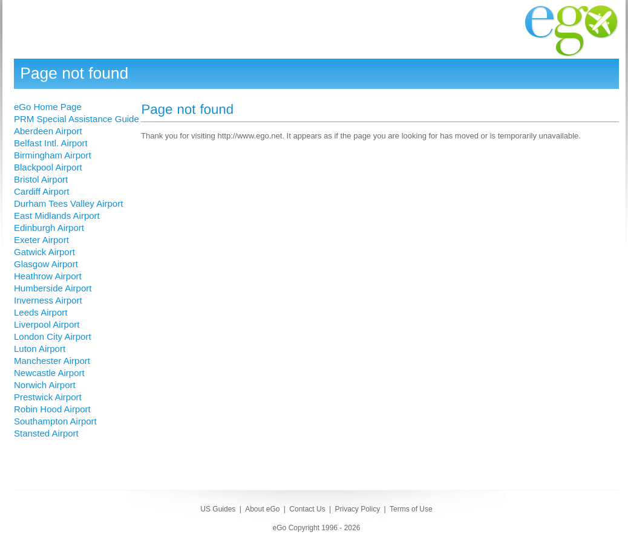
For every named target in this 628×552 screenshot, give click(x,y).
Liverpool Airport (46, 324)
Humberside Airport (52, 288)
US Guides (217, 509)
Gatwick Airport (44, 252)
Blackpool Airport (48, 167)
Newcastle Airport (49, 373)
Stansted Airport (46, 433)
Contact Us (307, 509)
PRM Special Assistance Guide (76, 119)
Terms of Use (411, 509)
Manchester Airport (52, 361)
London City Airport (52, 336)
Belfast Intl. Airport (51, 143)
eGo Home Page (48, 107)
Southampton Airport (55, 421)
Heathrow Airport (48, 276)
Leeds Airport (40, 312)
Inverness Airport (48, 300)
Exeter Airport (41, 240)
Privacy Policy (357, 509)
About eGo (262, 509)
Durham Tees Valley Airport (68, 203)
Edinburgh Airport (49, 227)
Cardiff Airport (41, 191)
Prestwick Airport (48, 397)
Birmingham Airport (52, 155)
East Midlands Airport (57, 215)
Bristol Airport (41, 179)
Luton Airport (39, 348)
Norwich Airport (45, 385)
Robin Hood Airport (52, 409)
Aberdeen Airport (48, 131)
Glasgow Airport (46, 264)
